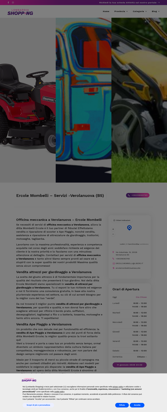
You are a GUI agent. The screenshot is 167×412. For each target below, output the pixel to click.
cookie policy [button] (59, 392)
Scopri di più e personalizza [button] (38, 405)
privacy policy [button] (118, 387)
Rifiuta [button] (122, 405)
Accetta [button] (137, 405)
